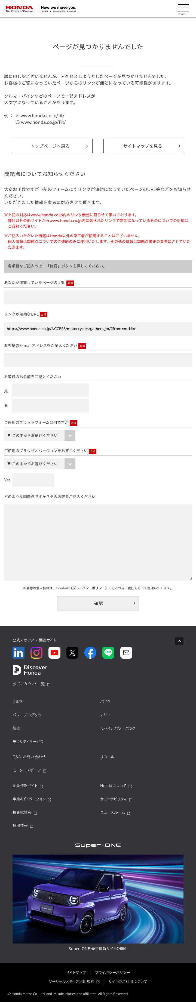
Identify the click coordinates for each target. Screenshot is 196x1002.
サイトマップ (76, 973)
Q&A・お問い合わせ (29, 757)
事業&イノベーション (29, 799)
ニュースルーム (112, 812)
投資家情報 (22, 812)
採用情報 (20, 825)
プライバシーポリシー (112, 973)
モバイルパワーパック (117, 728)
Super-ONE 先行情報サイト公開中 (98, 949)
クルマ (18, 702)
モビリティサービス (28, 742)
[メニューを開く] (184, 9)
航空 (16, 728)
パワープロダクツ (27, 715)
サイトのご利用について (127, 981)
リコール (107, 757)
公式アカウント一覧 (29, 684)
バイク (105, 702)
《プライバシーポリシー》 (88, 588)
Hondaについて (113, 786)
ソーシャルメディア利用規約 (71, 981)
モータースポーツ (27, 770)
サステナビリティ (113, 799)
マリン (105, 715)
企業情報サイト (25, 786)
